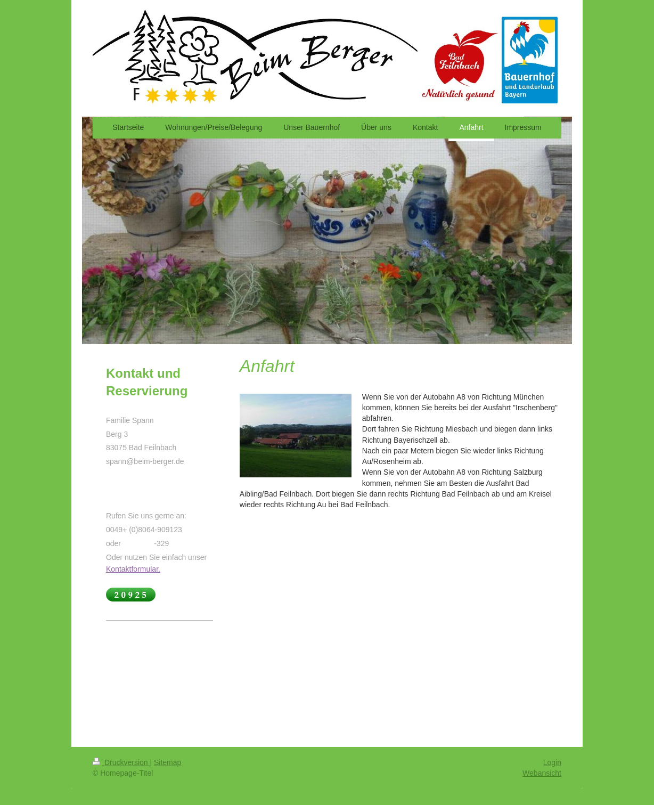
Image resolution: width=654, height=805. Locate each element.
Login (552, 762)
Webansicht (541, 773)
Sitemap (167, 762)
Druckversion (121, 762)
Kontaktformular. (133, 569)
